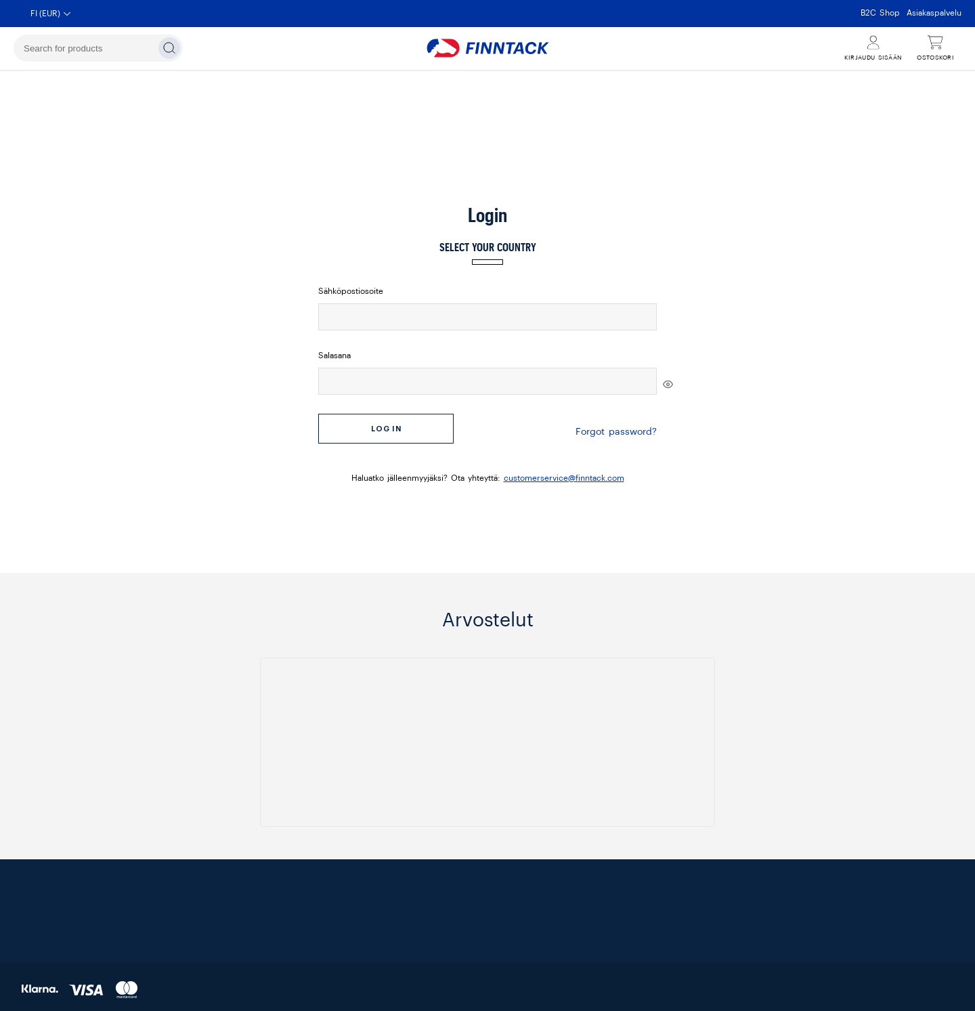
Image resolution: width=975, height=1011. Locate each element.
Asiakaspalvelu (934, 13)
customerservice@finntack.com (564, 471)
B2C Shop (880, 13)
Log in (386, 429)
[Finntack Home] (487, 48)
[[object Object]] (668, 384)
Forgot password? (616, 428)
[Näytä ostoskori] (935, 48)
